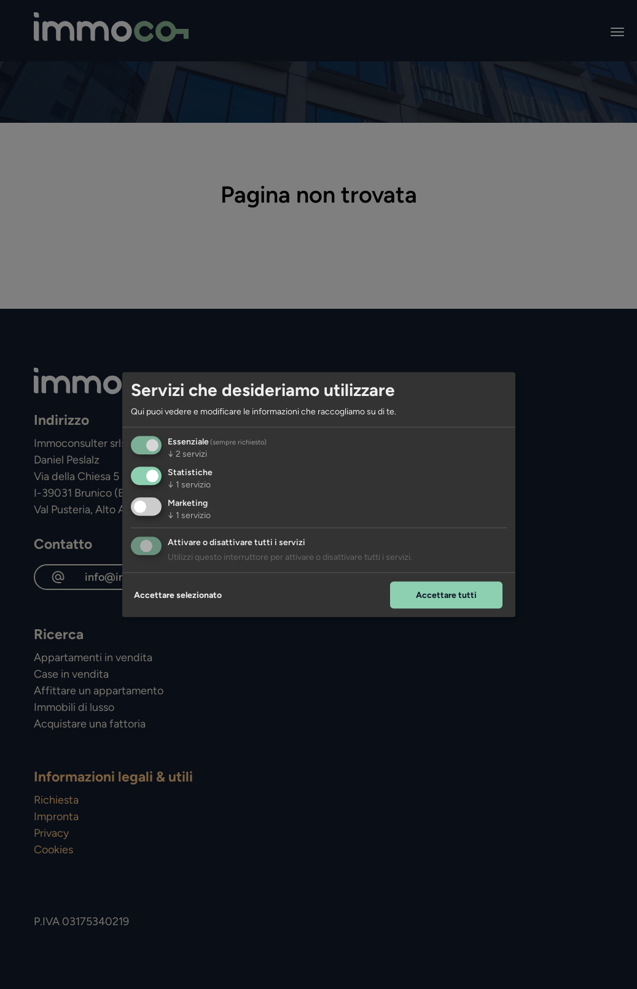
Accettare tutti (446, 595)
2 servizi (187, 454)
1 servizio (189, 484)
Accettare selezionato (178, 595)
